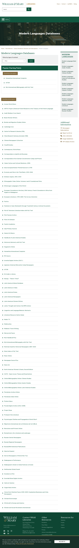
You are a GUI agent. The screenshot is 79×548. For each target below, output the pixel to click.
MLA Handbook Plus (10, 338)
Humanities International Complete (16, 79)
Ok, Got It (62, 541)
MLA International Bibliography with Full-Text (19, 88)
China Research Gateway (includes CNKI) (16, 136)
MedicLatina (7, 325)
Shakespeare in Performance (12, 461)
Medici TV (7, 320)
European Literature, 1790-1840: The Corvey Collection (20, 197)
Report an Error (66, 134)
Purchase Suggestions (47, 528)
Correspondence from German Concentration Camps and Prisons (23, 159)
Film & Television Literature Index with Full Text (18, 211)
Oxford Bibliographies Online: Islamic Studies (17, 384)
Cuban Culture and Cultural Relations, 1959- (17, 164)
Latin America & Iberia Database (13, 284)
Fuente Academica (9, 225)
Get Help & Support (29, 20)
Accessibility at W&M (47, 535)
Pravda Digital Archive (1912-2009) (14, 406)
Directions (44, 523)
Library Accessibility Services (49, 533)
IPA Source (7, 256)
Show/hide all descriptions (10, 74)
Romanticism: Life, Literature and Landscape (17, 433)
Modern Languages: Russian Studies (67, 110)
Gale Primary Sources (10, 229)
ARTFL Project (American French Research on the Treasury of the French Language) (28, 109)
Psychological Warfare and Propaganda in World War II (20, 420)
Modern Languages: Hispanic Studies (67, 90)
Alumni (62, 525)
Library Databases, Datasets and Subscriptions (26, 49)
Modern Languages (67, 56)
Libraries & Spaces (44, 20)
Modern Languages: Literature (67, 105)
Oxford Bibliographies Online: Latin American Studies (19, 388)
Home (7, 20)
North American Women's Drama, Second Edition (18, 370)
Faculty (62, 523)
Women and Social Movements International (17, 508)
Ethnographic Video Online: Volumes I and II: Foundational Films (23, 182)
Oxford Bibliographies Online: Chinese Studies (17, 379)
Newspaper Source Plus (11, 361)
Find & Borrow (15, 20)
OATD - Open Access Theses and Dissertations (18, 374)
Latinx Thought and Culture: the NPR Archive (17, 306)
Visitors (63, 528)
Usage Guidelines (66, 139)
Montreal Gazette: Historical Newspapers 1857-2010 (20, 347)
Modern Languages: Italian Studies (67, 95)
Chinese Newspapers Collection (13, 141)
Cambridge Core (9, 127)
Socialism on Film (9, 474)
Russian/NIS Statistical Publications (14, 447)
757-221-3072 (30, 531)
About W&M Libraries (59, 20)
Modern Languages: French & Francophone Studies (68, 78)
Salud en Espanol (9, 452)
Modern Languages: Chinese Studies (67, 72)
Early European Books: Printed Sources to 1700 (18, 168)
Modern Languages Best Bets (69, 62)
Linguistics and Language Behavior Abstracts (17, 311)
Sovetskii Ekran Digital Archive (13, 479)
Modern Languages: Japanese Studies (67, 100)
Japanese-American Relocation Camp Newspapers (19, 265)
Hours (58, 4)
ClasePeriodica (8, 145)
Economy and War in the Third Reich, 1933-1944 (18, 173)
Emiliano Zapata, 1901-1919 (12, 177)
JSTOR (8, 83)
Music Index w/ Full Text (11, 352)
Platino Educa (8, 402)
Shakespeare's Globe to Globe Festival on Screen (18, 465)
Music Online (8, 356)
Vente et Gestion (9, 483)
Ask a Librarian (66, 136)
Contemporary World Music (12, 150)
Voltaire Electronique (10, 499)
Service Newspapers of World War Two (16, 456)
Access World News (10, 105)
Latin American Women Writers (13, 302)
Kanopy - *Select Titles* (11, 279)
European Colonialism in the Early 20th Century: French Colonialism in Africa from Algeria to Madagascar (28, 192)
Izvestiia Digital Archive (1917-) (13, 261)
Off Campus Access (67, 142)
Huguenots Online (9, 247)
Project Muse (8, 411)
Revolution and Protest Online (13, 429)
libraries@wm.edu (30, 533)
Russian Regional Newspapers (13, 443)
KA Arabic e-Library (10, 275)
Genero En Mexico (9, 234)
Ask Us (72, 20)
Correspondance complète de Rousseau (15, 155)
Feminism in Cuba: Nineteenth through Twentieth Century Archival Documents (27, 206)
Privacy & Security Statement (25, 544)
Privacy (43, 530)
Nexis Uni (7, 365)
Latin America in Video (10, 288)
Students (63, 521)
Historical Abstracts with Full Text (14, 243)
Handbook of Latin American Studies (15, 238)
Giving (75, 4)
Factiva (6, 202)
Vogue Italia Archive (10, 488)
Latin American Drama (10, 293)
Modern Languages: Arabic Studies (67, 67)
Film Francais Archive (10, 216)
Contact (64, 4)
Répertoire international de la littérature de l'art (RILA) (20, 424)
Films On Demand (9, 220)
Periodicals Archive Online (12, 393)
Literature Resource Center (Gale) (14, 315)
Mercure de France (9, 334)
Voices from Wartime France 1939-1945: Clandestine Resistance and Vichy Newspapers (26, 493)
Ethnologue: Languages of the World (15, 186)
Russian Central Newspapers (12, 438)
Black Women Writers (10, 118)
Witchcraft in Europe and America (14, 504)
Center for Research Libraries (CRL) (14, 132)
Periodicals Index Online (11, 397)
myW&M (70, 4)
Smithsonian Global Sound (12, 470)
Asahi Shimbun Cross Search (12, 114)
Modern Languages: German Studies (67, 84)
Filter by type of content (10, 58)
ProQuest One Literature (11, 415)
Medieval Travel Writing (11, 329)
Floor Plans (44, 525)
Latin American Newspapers (12, 297)
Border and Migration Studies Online (15, 123)
